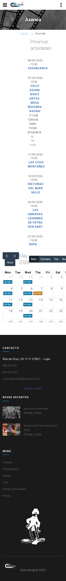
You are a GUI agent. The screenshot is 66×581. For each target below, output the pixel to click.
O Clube (7, 462)
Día (56, 259)
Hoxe (10, 262)
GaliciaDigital (29, 570)
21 (41, 311)
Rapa (33, 244)
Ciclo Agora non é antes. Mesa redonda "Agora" (35, 98)
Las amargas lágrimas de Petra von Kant (35, 218)
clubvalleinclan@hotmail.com (21, 378)
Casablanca (38, 68)
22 (51, 311)
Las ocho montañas (36, 164)
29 (31, 277)
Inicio (24, 33)
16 (61, 299)
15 (51, 299)
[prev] (7, 255)
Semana (45, 259)
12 (21, 299)
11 (10, 299)
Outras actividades (14, 489)
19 (21, 311)
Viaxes (7, 475)
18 (10, 311)
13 (31, 299)
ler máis (33, 142)
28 (21, 277)
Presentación (11, 469)
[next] (15, 255)
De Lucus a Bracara (36, 408)
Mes (34, 259)
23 (61, 311)
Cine (5, 482)
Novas (7, 495)
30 (41, 277)
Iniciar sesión (33, 388)
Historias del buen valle (36, 188)
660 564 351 (10, 372)
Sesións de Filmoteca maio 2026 (41, 428)
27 (10, 277)
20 (31, 311)
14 (41, 299)
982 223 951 (10, 365)
